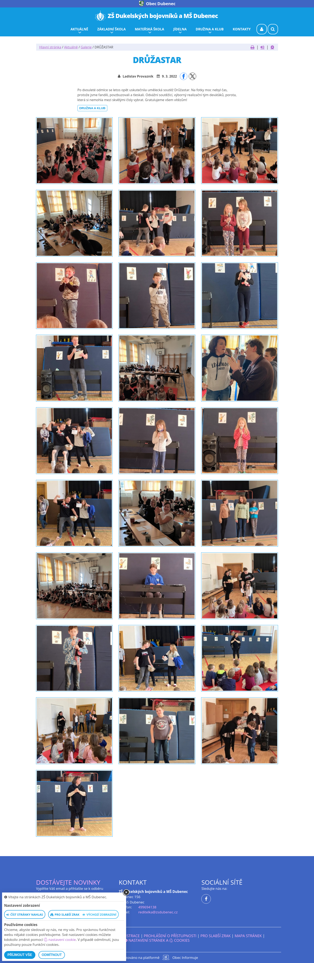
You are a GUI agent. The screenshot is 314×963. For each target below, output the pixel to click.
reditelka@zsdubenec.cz (158, 912)
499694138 (147, 907)
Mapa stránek (248, 935)
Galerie (86, 47)
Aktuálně (71, 47)
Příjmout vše (19, 955)
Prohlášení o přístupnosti (170, 935)
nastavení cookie (60, 939)
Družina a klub (92, 108)
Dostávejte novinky (68, 882)
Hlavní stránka (50, 47)
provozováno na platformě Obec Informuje (157, 957)
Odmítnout (52, 955)
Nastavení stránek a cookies (157, 940)
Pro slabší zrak (215, 935)
